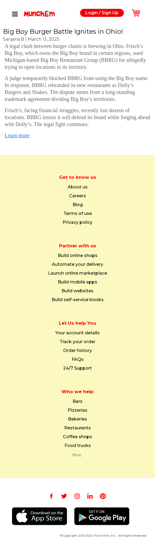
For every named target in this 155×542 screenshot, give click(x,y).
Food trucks (77, 446)
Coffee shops (77, 437)
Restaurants (77, 428)
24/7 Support (77, 368)
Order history (77, 350)
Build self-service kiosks (78, 300)
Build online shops (78, 255)
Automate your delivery (77, 264)
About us (78, 187)
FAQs (78, 359)
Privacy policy (77, 222)
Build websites (77, 291)
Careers (77, 196)
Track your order (77, 342)
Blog (78, 205)
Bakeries (77, 419)
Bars (77, 401)
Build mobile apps (77, 282)
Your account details (77, 333)
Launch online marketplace (77, 273)
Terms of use (77, 213)
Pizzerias (77, 410)
